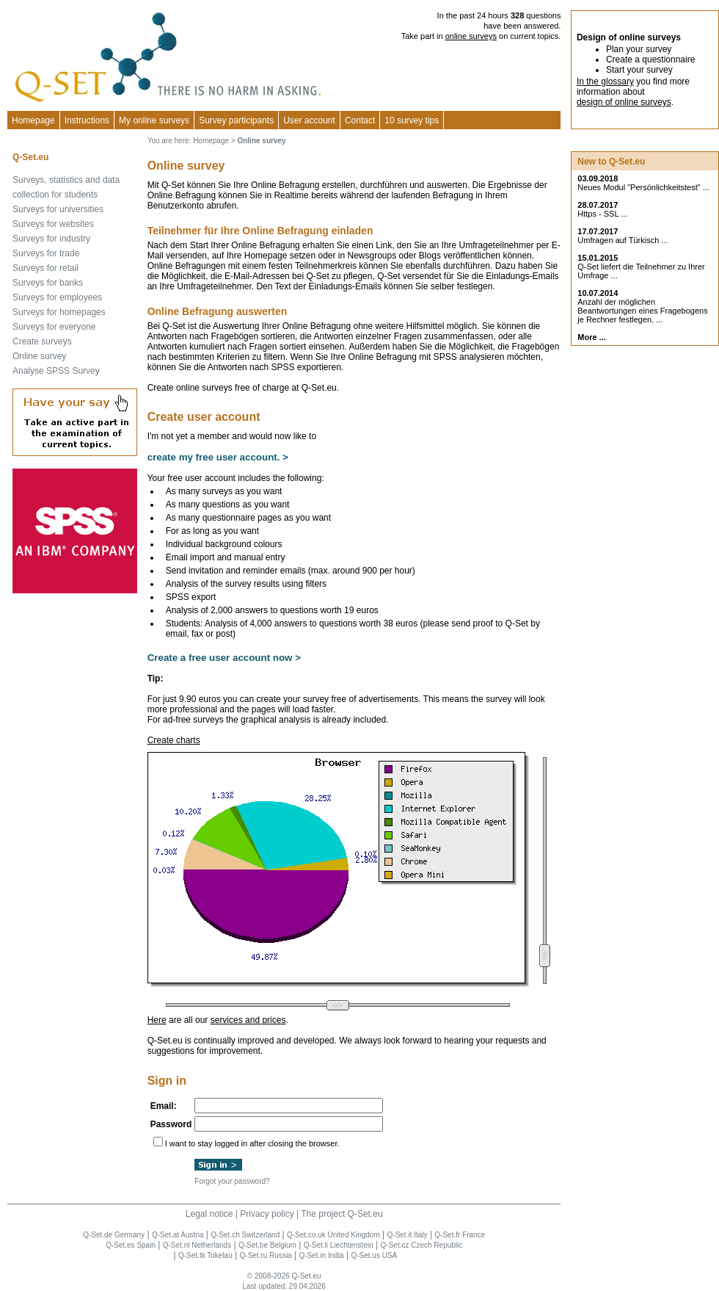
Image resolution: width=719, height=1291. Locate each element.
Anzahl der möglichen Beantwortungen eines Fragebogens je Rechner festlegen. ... (642, 310)
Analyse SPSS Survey (56, 371)
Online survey (39, 356)
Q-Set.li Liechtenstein (338, 1245)
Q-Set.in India (321, 1255)
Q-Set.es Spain (131, 1245)
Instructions (87, 120)
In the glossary (605, 81)
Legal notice (209, 1214)
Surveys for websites (53, 224)
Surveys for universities (57, 209)
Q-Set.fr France (459, 1235)
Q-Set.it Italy (407, 1235)
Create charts (173, 740)
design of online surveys (624, 102)
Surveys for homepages (59, 312)
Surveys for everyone (53, 327)
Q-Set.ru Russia (266, 1255)
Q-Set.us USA (374, 1255)
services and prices (248, 1020)
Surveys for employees (57, 297)
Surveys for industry (51, 239)
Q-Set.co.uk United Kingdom (333, 1235)
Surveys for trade (45, 253)
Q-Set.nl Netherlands (197, 1245)
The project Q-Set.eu (341, 1214)
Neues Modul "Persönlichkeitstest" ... (643, 187)
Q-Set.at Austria (178, 1235)
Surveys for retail (45, 268)
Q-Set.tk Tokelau (205, 1255)
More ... (591, 337)
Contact (360, 120)
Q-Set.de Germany (114, 1235)
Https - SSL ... (602, 213)
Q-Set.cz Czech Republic (422, 1245)
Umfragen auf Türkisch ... (622, 240)
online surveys (471, 36)
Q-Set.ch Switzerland (245, 1235)
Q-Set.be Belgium (267, 1245)
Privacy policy (266, 1214)
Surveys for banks (47, 283)
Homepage (33, 120)
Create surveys (42, 341)
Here (157, 1020)
